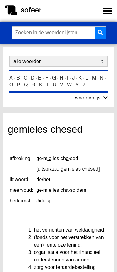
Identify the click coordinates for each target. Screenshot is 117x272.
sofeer (31, 10)
